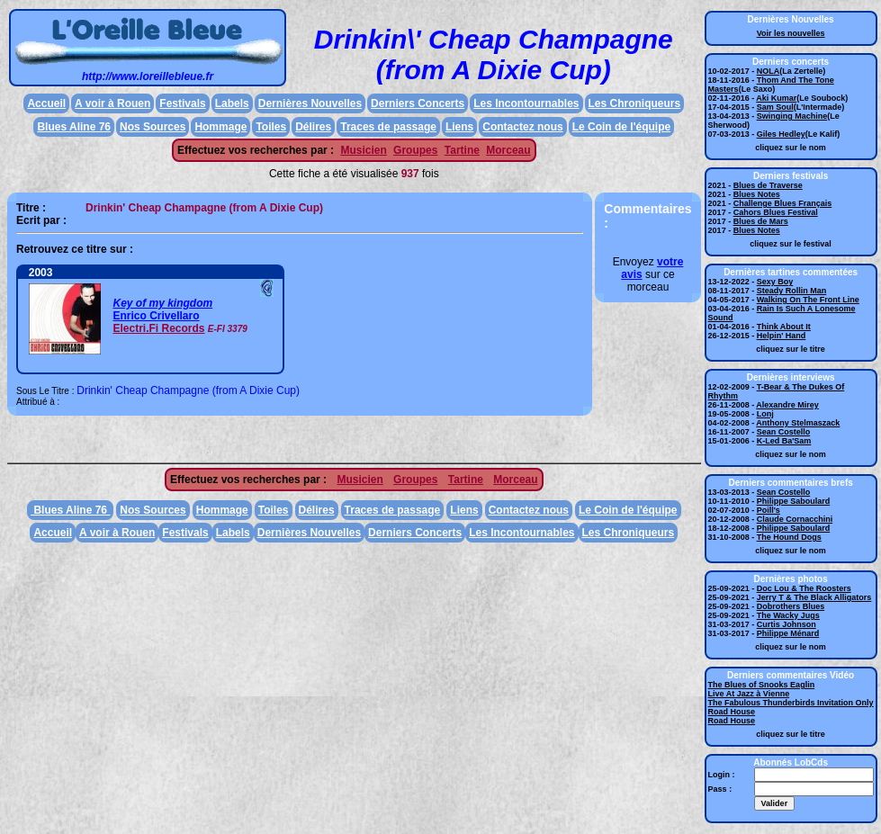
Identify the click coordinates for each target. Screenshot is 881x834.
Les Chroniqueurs (635, 103)
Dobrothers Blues (791, 606)
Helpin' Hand (781, 335)
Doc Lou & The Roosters (804, 588)
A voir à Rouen (112, 103)
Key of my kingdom (162, 303)
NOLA (768, 71)
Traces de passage (388, 127)
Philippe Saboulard (794, 501)
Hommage (220, 127)
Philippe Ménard (788, 633)
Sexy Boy (775, 281)
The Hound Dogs (789, 537)
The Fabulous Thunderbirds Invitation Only (791, 702)
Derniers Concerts (417, 103)
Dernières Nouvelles (310, 103)
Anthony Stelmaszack (798, 422)
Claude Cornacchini (795, 519)
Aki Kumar (776, 98)
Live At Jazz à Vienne (749, 693)
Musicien (363, 150)
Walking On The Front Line (808, 299)
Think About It (784, 326)
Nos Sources (152, 127)
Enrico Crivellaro (155, 315)
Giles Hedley (781, 134)
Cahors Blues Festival (775, 212)
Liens (459, 127)
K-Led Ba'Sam (784, 440)
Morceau (508, 150)
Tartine (462, 150)
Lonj (765, 413)
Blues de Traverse (768, 185)
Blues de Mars (760, 221)
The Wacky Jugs (788, 615)
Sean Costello (784, 431)
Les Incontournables (526, 103)
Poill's (768, 510)
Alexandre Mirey (787, 404)
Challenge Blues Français (782, 203)
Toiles (271, 127)
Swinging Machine (792, 116)
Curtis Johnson (786, 624)
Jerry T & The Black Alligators (814, 597)
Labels (232, 103)
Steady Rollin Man (792, 290)
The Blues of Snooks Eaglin (761, 684)
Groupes (415, 150)
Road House (732, 711)
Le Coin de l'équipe (621, 127)
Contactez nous (522, 127)
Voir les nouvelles (791, 33)
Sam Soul (775, 107)
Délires (313, 127)
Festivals (182, 103)
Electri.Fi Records (158, 328)
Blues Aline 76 (74, 127)
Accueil (46, 103)
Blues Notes (756, 194)
